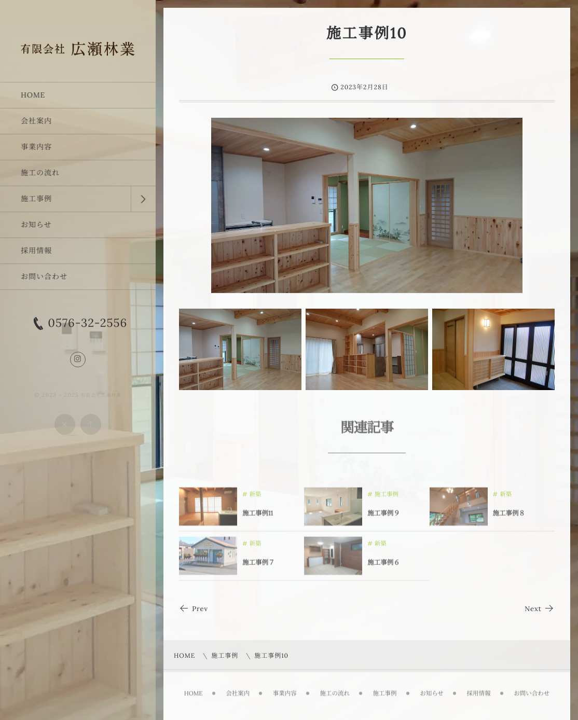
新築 (256, 497)
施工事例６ (383, 565)
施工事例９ (383, 516)
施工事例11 (257, 516)
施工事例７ (258, 565)
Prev (193, 608)
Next (540, 608)
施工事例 (386, 497)
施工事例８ (509, 516)
